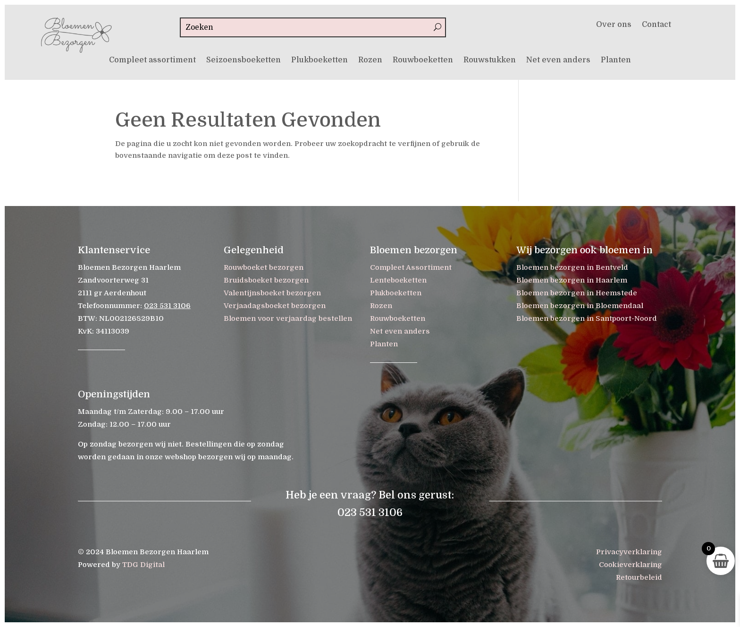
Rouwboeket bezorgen (263, 267)
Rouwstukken (489, 60)
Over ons (613, 25)
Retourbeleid (639, 577)
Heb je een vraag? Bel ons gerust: (370, 495)
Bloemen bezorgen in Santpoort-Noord (586, 318)
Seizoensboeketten (243, 60)
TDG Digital (143, 564)
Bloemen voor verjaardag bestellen (288, 318)
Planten (616, 60)
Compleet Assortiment (411, 267)
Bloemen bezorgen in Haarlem (571, 280)
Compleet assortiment (152, 60)
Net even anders (558, 60)
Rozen (370, 60)
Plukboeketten (319, 60)
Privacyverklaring (629, 552)
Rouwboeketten (423, 60)
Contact (656, 25)
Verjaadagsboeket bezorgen (275, 305)
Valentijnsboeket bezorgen (272, 293)
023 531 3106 (167, 305)
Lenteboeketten (398, 280)
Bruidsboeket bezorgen (266, 280)
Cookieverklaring (630, 564)
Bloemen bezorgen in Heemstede (576, 293)
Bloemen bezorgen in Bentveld (572, 267)
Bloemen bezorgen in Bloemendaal (579, 305)
